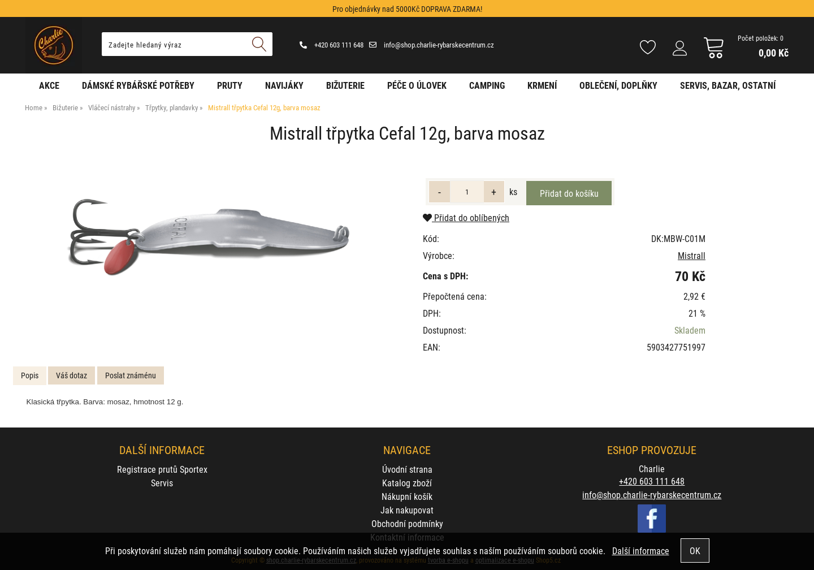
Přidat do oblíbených (466, 217)
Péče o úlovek (417, 85)
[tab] (29, 375)
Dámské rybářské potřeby (138, 85)
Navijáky (284, 85)
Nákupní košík (407, 496)
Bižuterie (345, 85)
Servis (162, 483)
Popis (29, 375)
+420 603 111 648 (331, 45)
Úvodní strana (407, 469)
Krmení (542, 85)
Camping (487, 85)
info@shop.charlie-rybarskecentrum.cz (431, 45)
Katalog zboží (407, 483)
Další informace (640, 550)
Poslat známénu (130, 375)
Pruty (230, 85)
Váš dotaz (71, 375)
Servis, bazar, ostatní (728, 85)
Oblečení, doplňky (618, 85)
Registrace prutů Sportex (162, 469)
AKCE (49, 85)
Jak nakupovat (407, 510)
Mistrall (691, 255)
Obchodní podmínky (407, 523)
